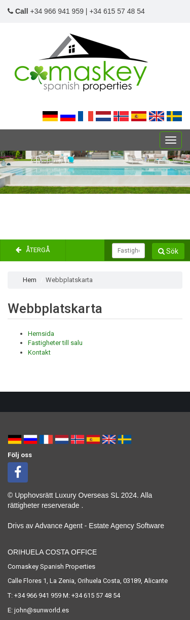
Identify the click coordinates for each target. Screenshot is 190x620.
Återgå (33, 250)
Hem (29, 280)
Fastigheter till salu (55, 343)
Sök (168, 251)
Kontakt (39, 352)
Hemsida (41, 333)
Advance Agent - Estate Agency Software (99, 526)
